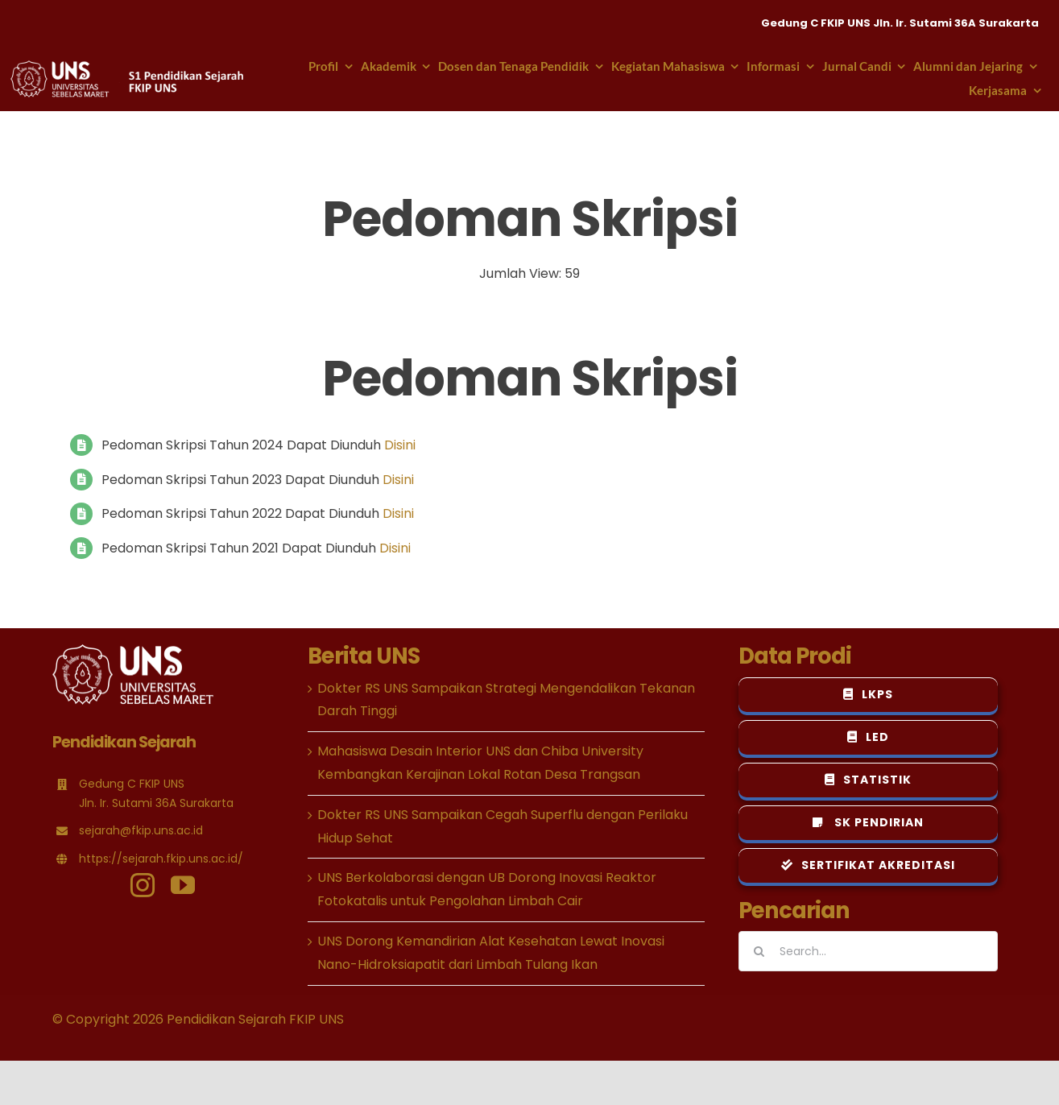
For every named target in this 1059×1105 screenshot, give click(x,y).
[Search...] (868, 951)
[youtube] (183, 885)
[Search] (758, 951)
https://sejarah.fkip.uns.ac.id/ (161, 858)
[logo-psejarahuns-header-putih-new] (128, 66)
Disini (400, 445)
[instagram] (142, 885)
